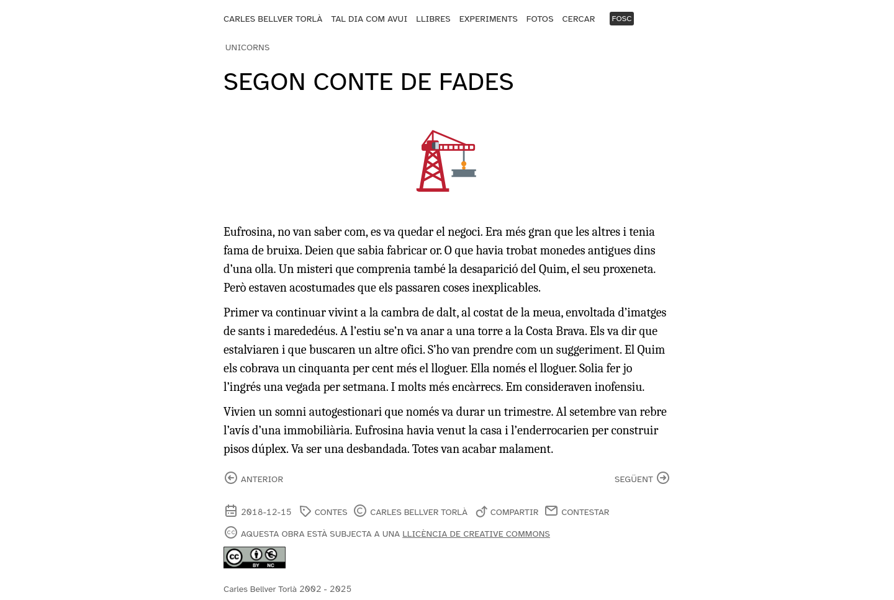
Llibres (433, 19)
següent (634, 479)
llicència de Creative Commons (476, 534)
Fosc (621, 19)
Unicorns (247, 47)
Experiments (488, 19)
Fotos (540, 19)
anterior (262, 479)
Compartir (514, 512)
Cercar (578, 19)
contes (331, 512)
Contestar (585, 512)
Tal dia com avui (369, 19)
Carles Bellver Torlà (273, 19)
